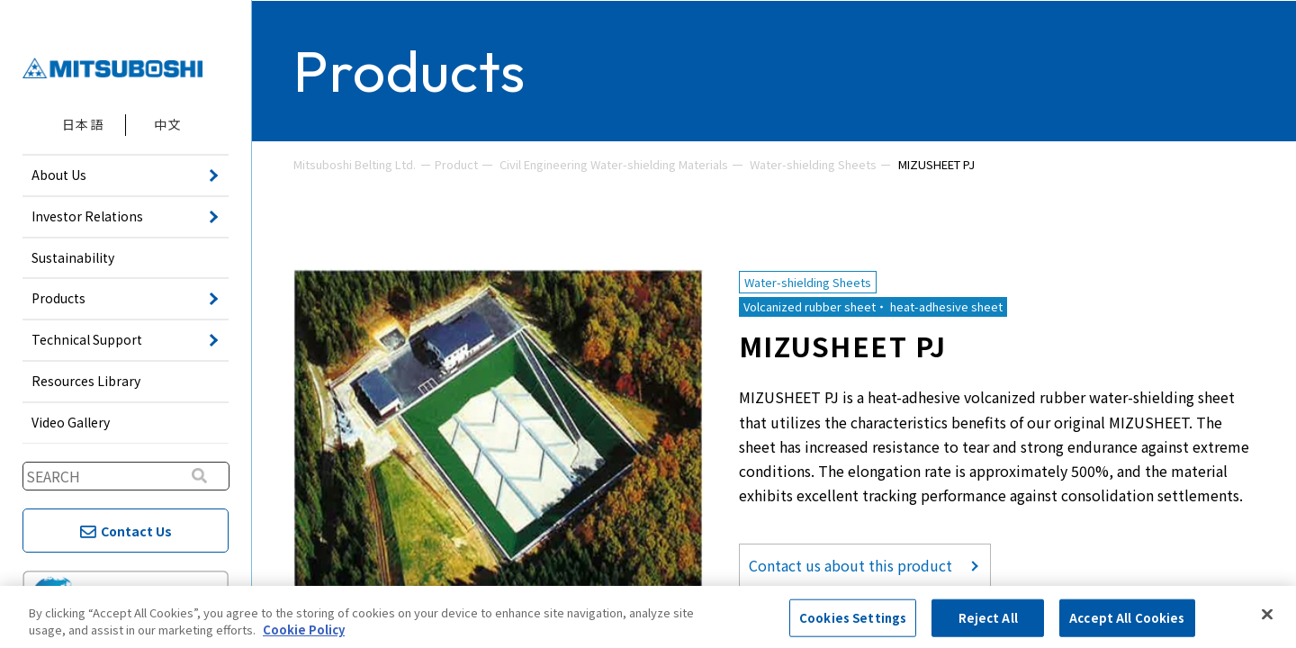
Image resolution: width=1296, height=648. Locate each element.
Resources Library (86, 381)
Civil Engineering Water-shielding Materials (614, 164)
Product (456, 164)
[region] (648, 617)
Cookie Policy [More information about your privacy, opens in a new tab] (304, 629)
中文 (168, 124)
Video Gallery (71, 422)
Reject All (988, 617)
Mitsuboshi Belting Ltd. (354, 164)
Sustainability (73, 257)
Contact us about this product (850, 565)
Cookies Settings (852, 617)
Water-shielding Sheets (813, 164)
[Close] (1267, 614)
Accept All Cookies (1126, 617)
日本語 (83, 124)
